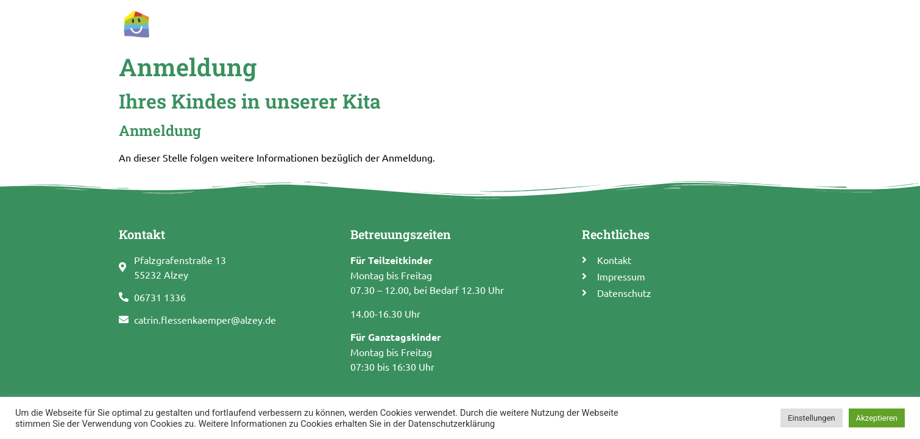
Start (350, 22)
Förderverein (715, 22)
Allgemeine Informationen (437, 22)
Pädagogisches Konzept (568, 22)
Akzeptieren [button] (876, 418)
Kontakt (776, 22)
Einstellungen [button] (811, 418)
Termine (654, 22)
